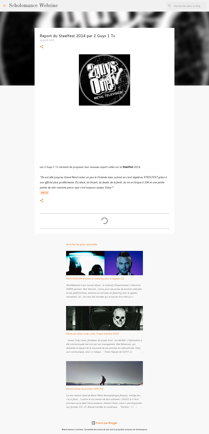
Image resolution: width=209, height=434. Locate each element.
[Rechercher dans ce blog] (189, 6)
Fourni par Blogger (104, 423)
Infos (44, 192)
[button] (42, 47)
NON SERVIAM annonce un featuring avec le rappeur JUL (95, 278)
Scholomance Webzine (33, 5)
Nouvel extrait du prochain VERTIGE (84, 388)
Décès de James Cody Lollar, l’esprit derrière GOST (92, 333)
